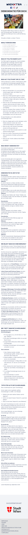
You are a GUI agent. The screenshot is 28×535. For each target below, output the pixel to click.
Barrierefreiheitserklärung (9, 531)
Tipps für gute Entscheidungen (11, 54)
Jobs (2, 524)
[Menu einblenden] (27, 5)
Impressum (4, 521)
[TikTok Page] (17, 8)
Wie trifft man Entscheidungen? (11, 52)
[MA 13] (14, 511)
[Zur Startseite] (14, 5)
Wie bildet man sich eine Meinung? (12, 51)
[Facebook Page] (11, 8)
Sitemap (3, 522)
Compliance (5, 532)
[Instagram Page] (14, 8)
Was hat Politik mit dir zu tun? (10, 46)
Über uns (4, 526)
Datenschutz (5, 529)
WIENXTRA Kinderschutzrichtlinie (11, 527)
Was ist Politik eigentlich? (10, 45)
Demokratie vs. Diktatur (9, 49)
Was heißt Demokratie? (9, 48)
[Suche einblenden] (25, 5)
